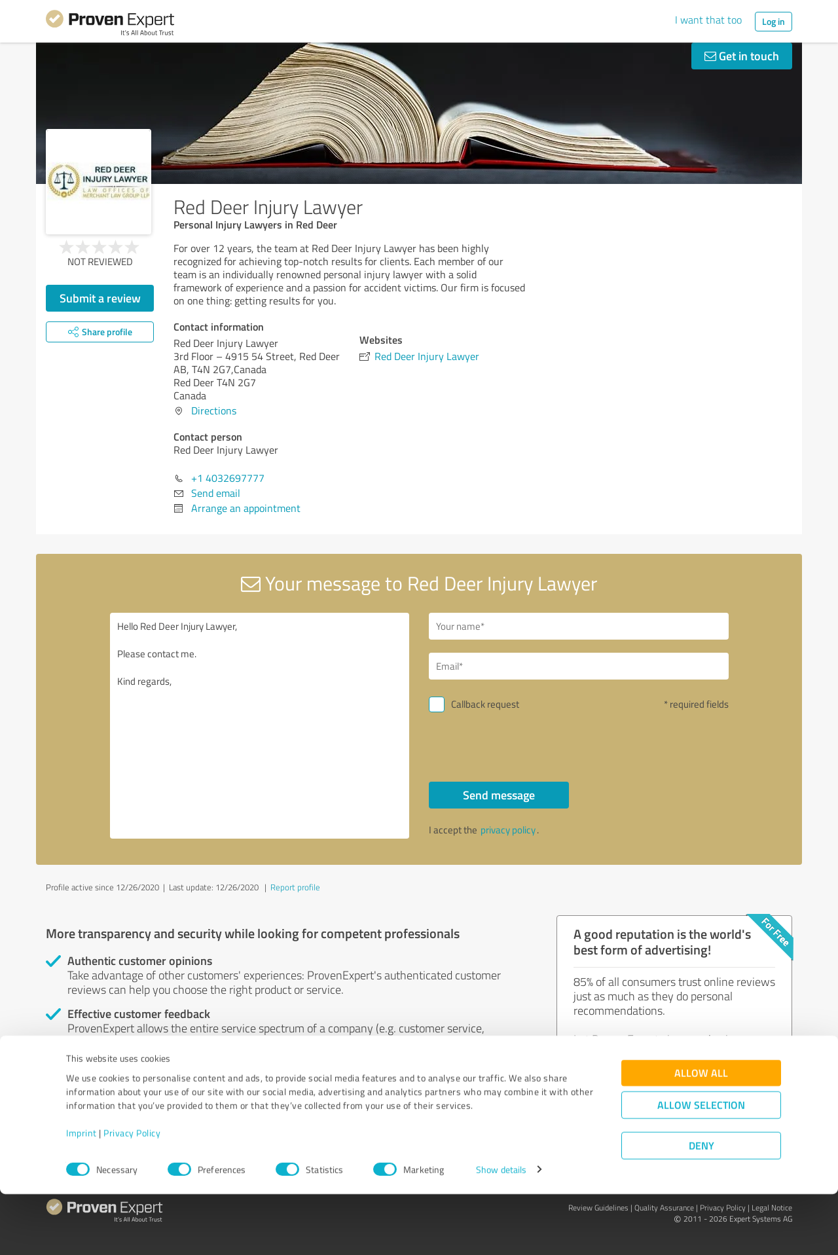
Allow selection (701, 1165)
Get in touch (741, 55)
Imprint (81, 1194)
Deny (701, 1206)
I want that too (708, 19)
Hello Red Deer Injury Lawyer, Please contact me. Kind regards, (260, 726)
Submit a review (100, 297)
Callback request (485, 704)
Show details (501, 1230)
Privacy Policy (131, 1194)
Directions (213, 410)
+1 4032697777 (227, 478)
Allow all (701, 1133)
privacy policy (508, 830)
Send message (499, 794)
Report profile (295, 887)
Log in (773, 21)
